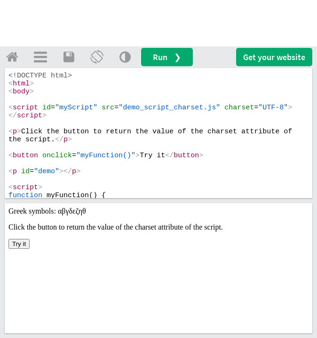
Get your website (274, 57)
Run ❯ (167, 57)
